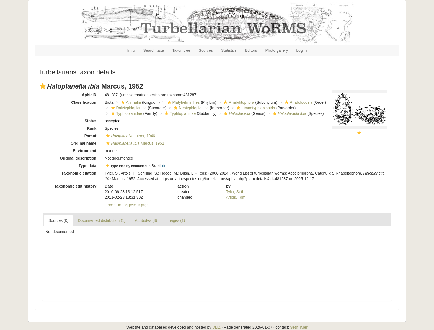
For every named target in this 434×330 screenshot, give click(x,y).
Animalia (130, 102)
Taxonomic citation (79, 173)
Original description (78, 158)
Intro (131, 50)
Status (91, 121)
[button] (42, 86)
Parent (90, 136)
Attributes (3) (146, 220)
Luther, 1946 (130, 136)
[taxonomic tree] (116, 205)
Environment (85, 151)
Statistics (229, 50)
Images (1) (175, 220)
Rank (91, 128)
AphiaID (89, 95)
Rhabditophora (238, 102)
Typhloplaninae (179, 113)
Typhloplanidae (126, 113)
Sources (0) (58, 220)
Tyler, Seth (235, 191)
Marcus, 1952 (134, 143)
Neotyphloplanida (190, 108)
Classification (83, 102)
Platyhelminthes (183, 102)
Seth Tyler (299, 327)
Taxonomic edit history (75, 186)
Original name (83, 143)
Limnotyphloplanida (255, 108)
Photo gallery (276, 50)
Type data (87, 165)
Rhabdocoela (298, 102)
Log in (301, 50)
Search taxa (153, 50)
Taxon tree (181, 50)
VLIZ (216, 327)
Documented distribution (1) (101, 220)
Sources (206, 50)
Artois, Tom (236, 197)
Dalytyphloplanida (128, 108)
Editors (251, 50)
